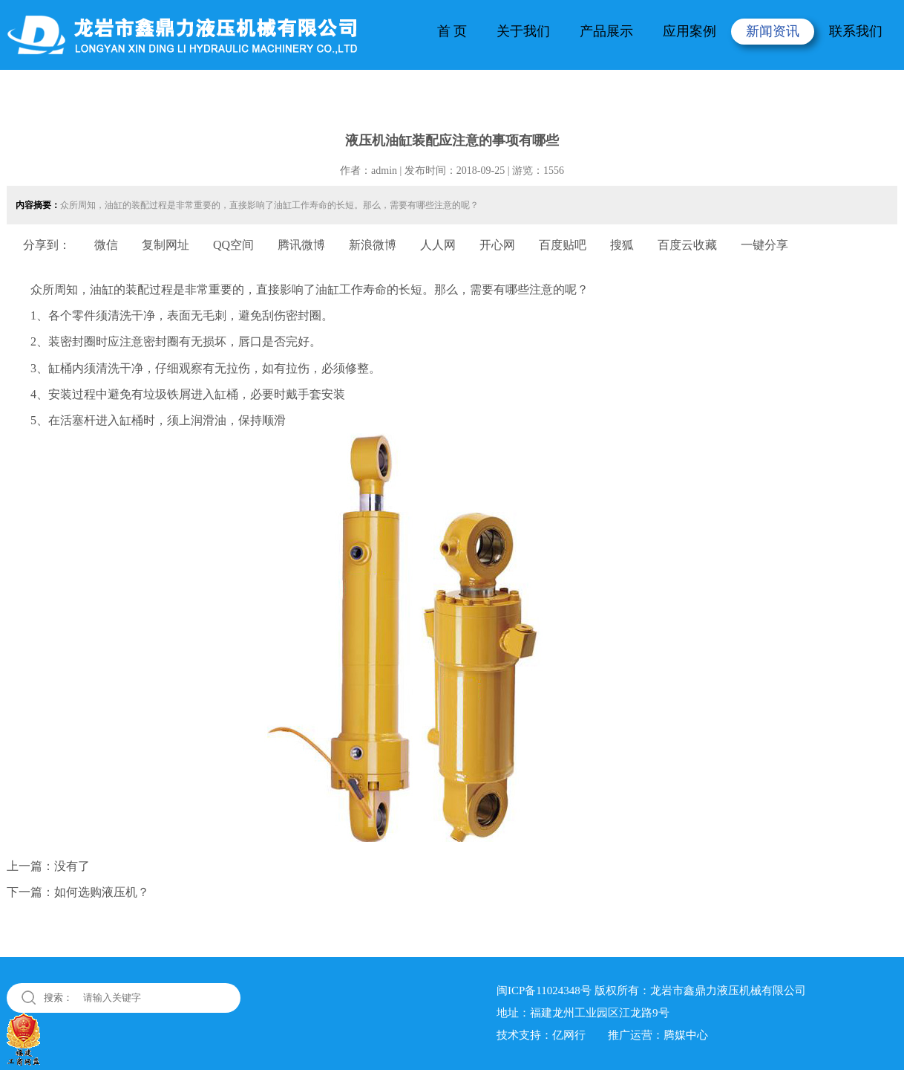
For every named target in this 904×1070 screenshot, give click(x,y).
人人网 (438, 245)
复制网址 (165, 245)
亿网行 (569, 1035)
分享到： (47, 245)
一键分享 (764, 245)
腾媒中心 (686, 1035)
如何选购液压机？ (101, 892)
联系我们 (855, 31)
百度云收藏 (687, 245)
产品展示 (606, 31)
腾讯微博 (301, 245)
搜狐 (622, 245)
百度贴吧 (562, 245)
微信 (106, 245)
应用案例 (689, 31)
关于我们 (523, 31)
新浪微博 (372, 245)
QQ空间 (233, 245)
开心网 (497, 245)
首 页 (452, 31)
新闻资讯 (772, 31)
